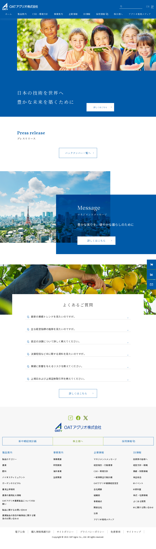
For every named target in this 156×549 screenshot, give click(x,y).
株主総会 (137, 477)
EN (147, 6)
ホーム (8, 14)
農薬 (4, 465)
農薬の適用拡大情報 (11, 495)
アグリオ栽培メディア (140, 14)
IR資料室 (137, 489)
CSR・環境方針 (40, 14)
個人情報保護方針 (41, 531)
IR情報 (137, 452)
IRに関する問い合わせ (143, 507)
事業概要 (57, 459)
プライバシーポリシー (92, 531)
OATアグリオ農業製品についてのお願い (18, 502)
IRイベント (138, 483)
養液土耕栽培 (8, 489)
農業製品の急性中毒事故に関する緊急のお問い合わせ (18, 517)
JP (152, 6)
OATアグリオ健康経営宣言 (106, 483)
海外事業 (57, 471)
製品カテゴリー (9, 459)
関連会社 (98, 507)
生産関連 (57, 477)
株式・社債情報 (140, 495)
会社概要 (98, 489)
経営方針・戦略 (140, 465)
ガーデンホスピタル (11, 483)
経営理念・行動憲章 (103, 465)
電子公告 (20, 531)
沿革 (96, 513)
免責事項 (115, 531)
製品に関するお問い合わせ (14, 509)
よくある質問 (139, 501)
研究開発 (57, 465)
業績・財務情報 (140, 471)
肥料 (4, 471)
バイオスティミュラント (13, 477)
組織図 (97, 495)
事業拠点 (98, 501)
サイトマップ (134, 531)
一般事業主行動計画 (103, 477)
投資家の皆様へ (140, 459)
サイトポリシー (65, 531)
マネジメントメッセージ (105, 459)
